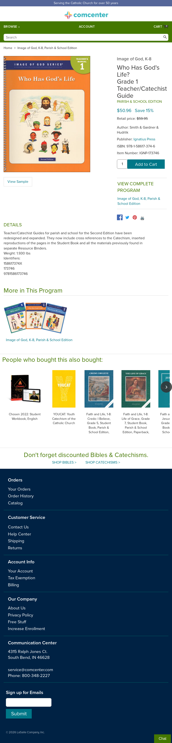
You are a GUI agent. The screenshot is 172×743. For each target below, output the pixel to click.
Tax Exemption (21, 577)
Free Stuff (17, 621)
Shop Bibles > (64, 462)
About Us (17, 608)
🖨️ (142, 218)
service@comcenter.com (30, 669)
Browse (10, 27)
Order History (21, 496)
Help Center (19, 534)
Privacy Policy (20, 615)
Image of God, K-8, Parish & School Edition (47, 48)
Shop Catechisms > (102, 462)
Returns (15, 547)
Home (8, 48)
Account (87, 27)
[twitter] (127, 217)
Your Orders (19, 489)
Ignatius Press (144, 139)
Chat (162, 739)
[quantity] (122, 164)
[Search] (86, 37)
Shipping (16, 540)
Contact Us (18, 527)
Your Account (20, 571)
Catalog (15, 503)
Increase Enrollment (26, 628)
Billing (13, 584)
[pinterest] (135, 217)
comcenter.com (86, 14)
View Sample (17, 181)
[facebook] (120, 217)
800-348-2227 (36, 675)
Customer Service (26, 517)
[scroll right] (166, 387)
